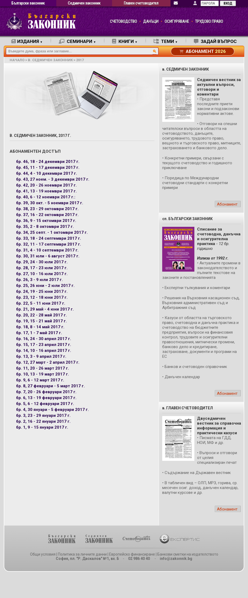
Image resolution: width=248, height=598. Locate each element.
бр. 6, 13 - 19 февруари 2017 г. (46, 397)
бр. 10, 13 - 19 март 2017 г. (42, 374)
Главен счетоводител (141, 3)
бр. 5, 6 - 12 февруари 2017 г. (45, 403)
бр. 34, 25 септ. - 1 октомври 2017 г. (52, 232)
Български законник (28, 3)
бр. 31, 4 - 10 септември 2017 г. (47, 250)
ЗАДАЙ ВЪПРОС (215, 41)
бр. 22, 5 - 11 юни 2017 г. (40, 303)
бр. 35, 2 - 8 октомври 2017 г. (45, 226)
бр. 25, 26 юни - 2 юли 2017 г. (45, 285)
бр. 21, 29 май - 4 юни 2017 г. (45, 309)
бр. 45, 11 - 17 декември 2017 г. (47, 167)
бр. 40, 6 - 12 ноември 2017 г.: (45, 197)
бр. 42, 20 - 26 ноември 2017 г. (46, 185)
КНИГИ (125, 41)
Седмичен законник (84, 3)
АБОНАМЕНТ (202, 51)
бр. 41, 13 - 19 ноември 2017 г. (46, 191)
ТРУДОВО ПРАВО (209, 21)
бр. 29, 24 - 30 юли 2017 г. (42, 262)
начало (17, 60)
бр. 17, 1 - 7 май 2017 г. (39, 332)
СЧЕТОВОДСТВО (123, 21)
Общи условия (42, 554)
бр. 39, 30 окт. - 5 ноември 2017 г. (49, 202)
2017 (80, 60)
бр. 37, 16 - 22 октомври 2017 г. (47, 214)
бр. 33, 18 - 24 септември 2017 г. (48, 238)
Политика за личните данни (82, 554)
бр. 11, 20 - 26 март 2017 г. (42, 368)
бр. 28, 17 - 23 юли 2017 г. (42, 267)
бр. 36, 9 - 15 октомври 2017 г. (46, 220)
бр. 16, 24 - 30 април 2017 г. (43, 338)
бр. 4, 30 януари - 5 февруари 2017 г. (52, 409)
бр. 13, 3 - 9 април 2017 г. (41, 356)
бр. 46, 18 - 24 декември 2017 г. (47, 161)
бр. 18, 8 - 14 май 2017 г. (40, 326)
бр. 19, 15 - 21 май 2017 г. (41, 321)
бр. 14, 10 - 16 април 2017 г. (43, 350)
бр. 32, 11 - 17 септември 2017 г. (48, 244)
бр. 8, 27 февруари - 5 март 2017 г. (50, 386)
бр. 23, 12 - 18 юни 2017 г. (42, 297)
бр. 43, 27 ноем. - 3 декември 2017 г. (52, 179)
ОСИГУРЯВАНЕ (177, 21)
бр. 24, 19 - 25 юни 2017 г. (42, 291)
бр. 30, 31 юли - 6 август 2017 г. (47, 256)
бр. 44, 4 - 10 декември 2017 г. (46, 173)
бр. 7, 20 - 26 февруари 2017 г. (46, 391)
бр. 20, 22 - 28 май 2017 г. (41, 315)
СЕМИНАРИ (77, 41)
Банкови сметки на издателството (187, 554)
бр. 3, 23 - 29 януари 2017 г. (43, 415)
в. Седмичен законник (50, 60)
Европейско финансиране (132, 554)
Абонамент (227, 204)
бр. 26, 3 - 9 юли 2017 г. (39, 279)
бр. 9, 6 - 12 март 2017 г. (40, 380)
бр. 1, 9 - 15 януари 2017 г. (42, 427)
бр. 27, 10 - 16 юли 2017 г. (42, 273)
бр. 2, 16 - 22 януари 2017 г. (43, 421)
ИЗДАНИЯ (27, 41)
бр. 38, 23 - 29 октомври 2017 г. (47, 208)
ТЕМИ (166, 41)
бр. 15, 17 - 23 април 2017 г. (43, 344)
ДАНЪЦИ (150, 21)
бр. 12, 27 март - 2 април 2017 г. (47, 362)
